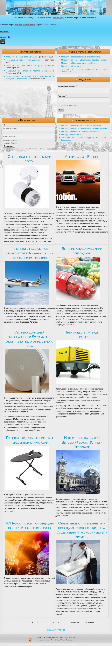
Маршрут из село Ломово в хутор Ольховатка (30, 65)
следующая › (74, 622)
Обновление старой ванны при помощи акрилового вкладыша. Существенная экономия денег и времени (81, 530)
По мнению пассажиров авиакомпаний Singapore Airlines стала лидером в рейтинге (29, 253)
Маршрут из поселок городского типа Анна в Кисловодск (85, 70)
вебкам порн (58, 17)
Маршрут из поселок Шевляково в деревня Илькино (84, 60)
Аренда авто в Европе (82, 156)
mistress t (4, 31)
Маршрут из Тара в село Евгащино (21, 57)
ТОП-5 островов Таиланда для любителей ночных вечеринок (29, 525)
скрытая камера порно (25, 24)
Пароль (62, 96)
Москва (14, 140)
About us (63, 638)
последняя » (90, 622)
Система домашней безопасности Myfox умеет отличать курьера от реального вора (29, 339)
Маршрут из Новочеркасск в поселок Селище (81, 57)
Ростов (14, 143)
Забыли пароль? (68, 105)
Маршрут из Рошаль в (71, 66)
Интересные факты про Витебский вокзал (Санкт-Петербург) (82, 442)
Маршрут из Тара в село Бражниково (25, 60)
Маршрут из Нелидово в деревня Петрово (79, 63)
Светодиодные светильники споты (29, 159)
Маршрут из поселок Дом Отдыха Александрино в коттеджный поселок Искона (30, 77)
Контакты (72, 638)
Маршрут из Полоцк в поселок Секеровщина (31, 71)
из (4, 125)
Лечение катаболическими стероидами (82, 250)
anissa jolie (5, 37)
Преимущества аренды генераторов (81, 334)
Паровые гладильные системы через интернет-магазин (29, 440)
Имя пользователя (67, 86)
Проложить (9, 146)
